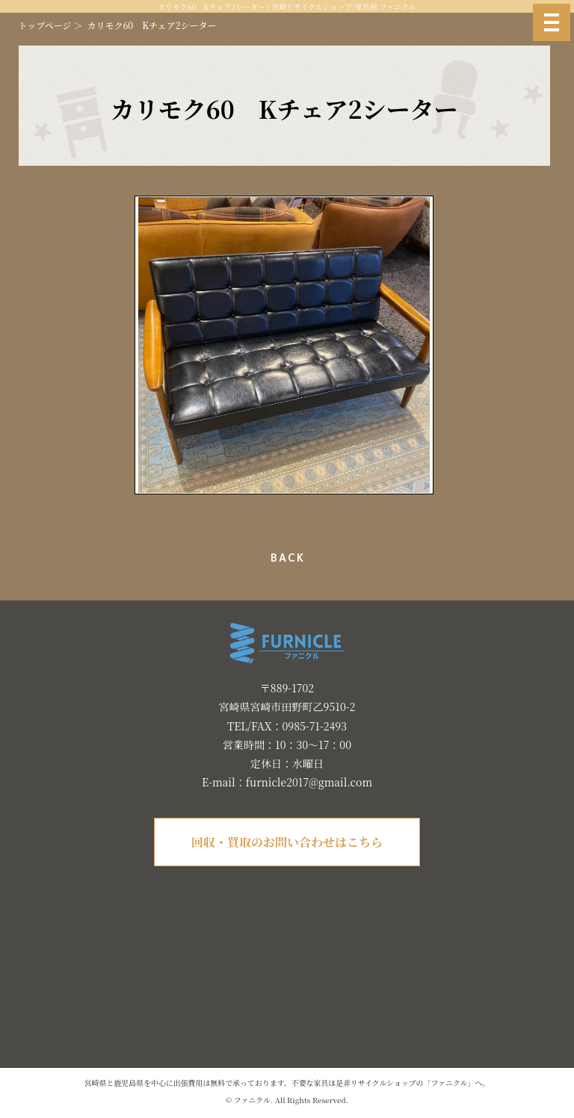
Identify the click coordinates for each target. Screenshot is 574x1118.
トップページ (45, 25)
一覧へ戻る (284, 558)
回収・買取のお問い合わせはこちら (287, 842)
